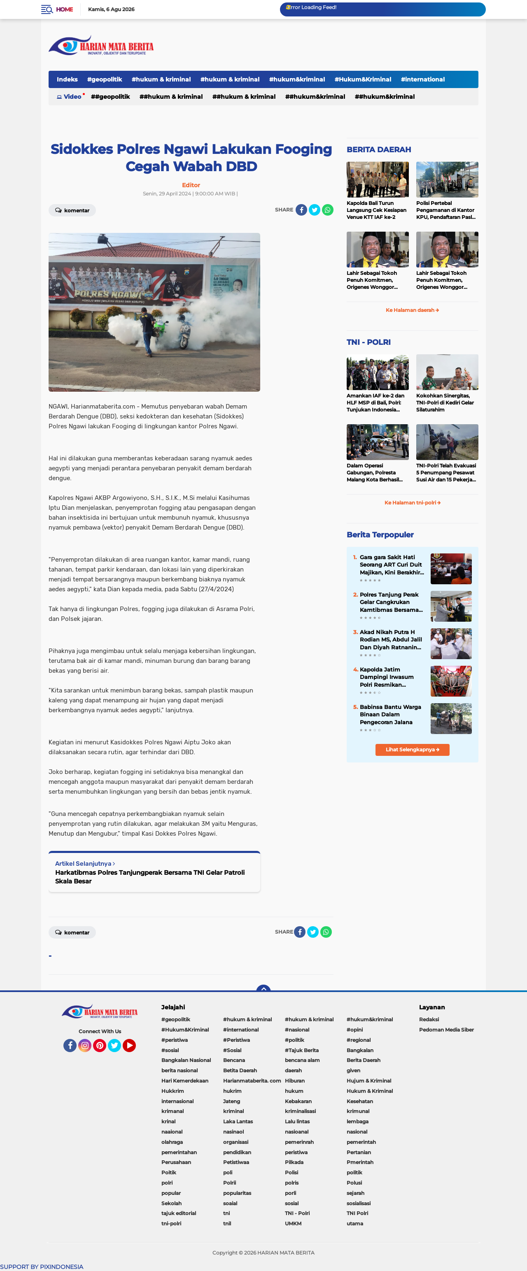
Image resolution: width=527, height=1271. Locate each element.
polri (167, 1183)
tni (226, 1213)
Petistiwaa (236, 1162)
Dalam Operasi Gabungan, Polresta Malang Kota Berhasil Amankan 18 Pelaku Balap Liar (373, 472)
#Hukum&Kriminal (363, 79)
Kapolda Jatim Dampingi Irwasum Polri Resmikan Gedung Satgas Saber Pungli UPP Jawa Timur (390, 677)
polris (291, 1183)
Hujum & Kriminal (369, 1081)
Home (64, 9)
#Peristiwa (236, 1040)
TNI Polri (357, 1213)
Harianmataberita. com (252, 1081)
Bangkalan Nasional (186, 1060)
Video (72, 96)
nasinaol (233, 1132)
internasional (177, 1101)
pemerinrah (299, 1142)
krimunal (358, 1111)
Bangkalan (360, 1050)
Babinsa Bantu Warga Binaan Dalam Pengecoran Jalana (390, 714)
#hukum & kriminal (161, 79)
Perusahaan (176, 1162)
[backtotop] (263, 992)
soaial (230, 1203)
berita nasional (179, 1070)
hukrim (232, 1091)
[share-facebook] (301, 210)
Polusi (354, 1183)
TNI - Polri (297, 1213)
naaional (171, 1132)
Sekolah (171, 1203)
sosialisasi (359, 1203)
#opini (355, 1030)
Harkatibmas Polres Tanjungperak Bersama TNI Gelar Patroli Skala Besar (150, 877)
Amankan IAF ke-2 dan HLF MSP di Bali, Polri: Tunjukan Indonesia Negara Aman (375, 403)
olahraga (172, 1142)
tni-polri (171, 1223)
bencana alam (302, 1060)
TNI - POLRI (369, 342)
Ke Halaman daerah (412, 310)
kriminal (233, 1111)
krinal (168, 1121)
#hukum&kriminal (297, 79)
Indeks (67, 79)
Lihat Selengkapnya (413, 749)
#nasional (297, 1030)
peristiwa (296, 1152)
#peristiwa (174, 1040)
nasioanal (296, 1132)
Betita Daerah (240, 1070)
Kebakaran (298, 1101)
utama (355, 1223)
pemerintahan (179, 1152)
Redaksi (429, 1019)
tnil (227, 1223)
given (353, 1070)
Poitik (168, 1172)
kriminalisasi (300, 1111)
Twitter (118, 1049)
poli (227, 1172)
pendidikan (237, 1152)
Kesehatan (360, 1101)
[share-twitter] (314, 210)
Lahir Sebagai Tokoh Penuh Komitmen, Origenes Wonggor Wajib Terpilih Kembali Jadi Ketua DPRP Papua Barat (376, 280)
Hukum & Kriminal (370, 1091)
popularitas (237, 1193)
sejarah (355, 1193)
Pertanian (359, 1152)
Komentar (72, 210)
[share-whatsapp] (327, 210)
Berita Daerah (363, 1060)
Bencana (234, 1060)
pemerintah (361, 1142)
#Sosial (232, 1050)
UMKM (293, 1223)
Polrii (229, 1183)
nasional (357, 1132)
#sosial (170, 1050)
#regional (359, 1040)
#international (423, 79)
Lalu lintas (297, 1121)
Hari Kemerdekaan (184, 1081)
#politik (294, 1040)
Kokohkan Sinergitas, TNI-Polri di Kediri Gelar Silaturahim (445, 403)
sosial (291, 1203)
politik (354, 1172)
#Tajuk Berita (302, 1050)
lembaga (357, 1121)
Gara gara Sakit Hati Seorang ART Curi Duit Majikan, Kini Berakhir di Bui (391, 565)
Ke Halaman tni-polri (413, 503)
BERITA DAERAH (379, 149)
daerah (293, 1070)
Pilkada (294, 1162)
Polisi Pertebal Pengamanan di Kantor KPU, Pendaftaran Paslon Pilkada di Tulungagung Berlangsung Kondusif (447, 210)
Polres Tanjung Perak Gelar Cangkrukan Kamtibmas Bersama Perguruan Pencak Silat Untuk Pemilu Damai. (389, 602)
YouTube (135, 1049)
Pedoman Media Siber (446, 1030)
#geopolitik (104, 79)
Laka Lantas (238, 1121)
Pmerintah (360, 1162)
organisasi (235, 1142)
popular (171, 1193)
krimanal (172, 1111)
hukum (294, 1091)
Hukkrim (172, 1091)
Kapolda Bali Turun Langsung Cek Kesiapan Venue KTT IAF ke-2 (376, 210)
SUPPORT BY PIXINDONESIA (41, 1267)
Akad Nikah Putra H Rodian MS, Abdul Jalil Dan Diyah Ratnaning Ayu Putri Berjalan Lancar (391, 640)
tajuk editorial (178, 1213)
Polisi (291, 1172)
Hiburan (295, 1081)
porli (290, 1193)
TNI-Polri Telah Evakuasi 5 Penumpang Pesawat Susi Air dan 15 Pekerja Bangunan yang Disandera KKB (446, 472)
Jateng (231, 1101)
